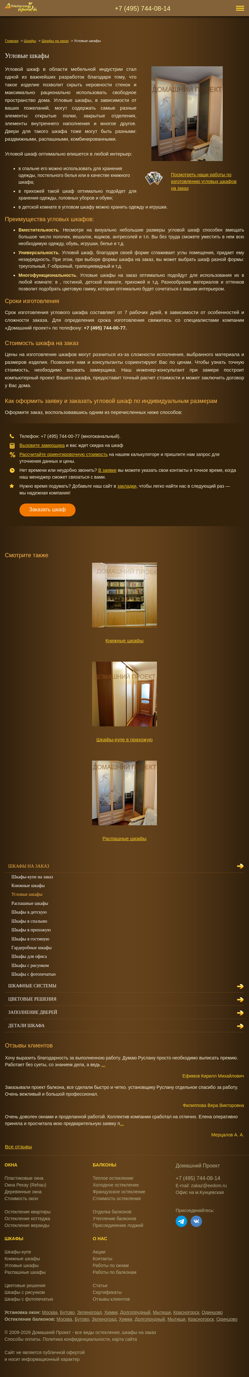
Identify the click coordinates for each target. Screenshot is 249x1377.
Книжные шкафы (124, 640)
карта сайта (124, 1339)
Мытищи (162, 1312)
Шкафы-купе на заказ (32, 876)
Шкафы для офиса (29, 956)
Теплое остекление (113, 1178)
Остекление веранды (27, 1225)
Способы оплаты (22, 1339)
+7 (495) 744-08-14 (143, 8)
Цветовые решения (32, 999)
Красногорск (186, 1312)
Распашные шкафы (124, 838)
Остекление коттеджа (27, 1218)
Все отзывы (18, 1146)
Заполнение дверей (32, 1012)
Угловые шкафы (26, 894)
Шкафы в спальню (29, 921)
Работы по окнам (111, 1265)
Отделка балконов (112, 1211)
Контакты (102, 1258)
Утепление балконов (114, 1218)
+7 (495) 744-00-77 (60, 436)
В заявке (107, 470)
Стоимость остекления (117, 1198)
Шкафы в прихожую (31, 929)
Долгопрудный (135, 1312)
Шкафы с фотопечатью (33, 974)
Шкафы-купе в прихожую (124, 739)
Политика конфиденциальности (76, 1339)
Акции (99, 1251)
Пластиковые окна (24, 1178)
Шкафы (30, 41)
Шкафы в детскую (29, 912)
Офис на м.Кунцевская (200, 1192)
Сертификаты (107, 1292)
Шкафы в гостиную (30, 939)
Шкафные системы (32, 985)
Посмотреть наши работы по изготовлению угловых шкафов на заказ (204, 181)
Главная (11, 41)
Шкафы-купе (18, 1251)
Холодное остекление (116, 1184)
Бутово (67, 1312)
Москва (50, 1312)
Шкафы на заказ (55, 41)
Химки (111, 1312)
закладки (126, 486)
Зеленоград (89, 1312)
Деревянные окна (23, 1191)
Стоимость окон (21, 1198)
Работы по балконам (114, 1272)
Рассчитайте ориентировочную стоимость (63, 454)
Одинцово (212, 1312)
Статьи (100, 1285)
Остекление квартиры (28, 1211)
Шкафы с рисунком (30, 965)
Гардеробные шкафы (31, 947)
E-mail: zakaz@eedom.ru (201, 1185)
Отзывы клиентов (111, 1299)
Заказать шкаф (47, 509)
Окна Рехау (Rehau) (25, 1184)
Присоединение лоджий (118, 1225)
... (103, 1064)
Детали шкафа (26, 1025)
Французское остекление (119, 1191)
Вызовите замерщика (42, 445)
